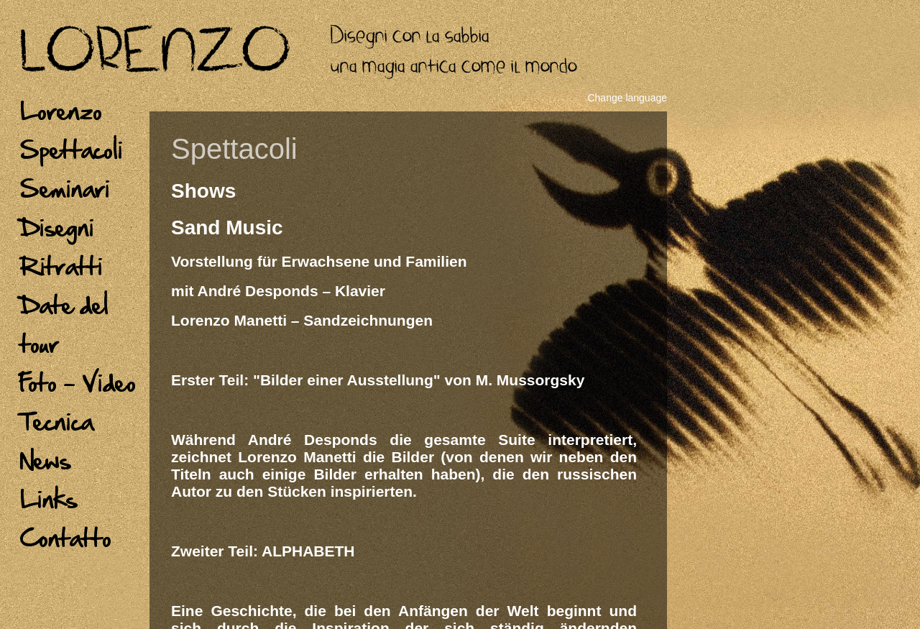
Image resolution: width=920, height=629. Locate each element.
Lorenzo (61, 110)
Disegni (57, 227)
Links (48, 498)
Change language (627, 98)
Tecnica (56, 421)
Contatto (65, 537)
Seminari (65, 188)
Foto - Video (78, 382)
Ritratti (61, 266)
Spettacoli (71, 149)
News (45, 460)
